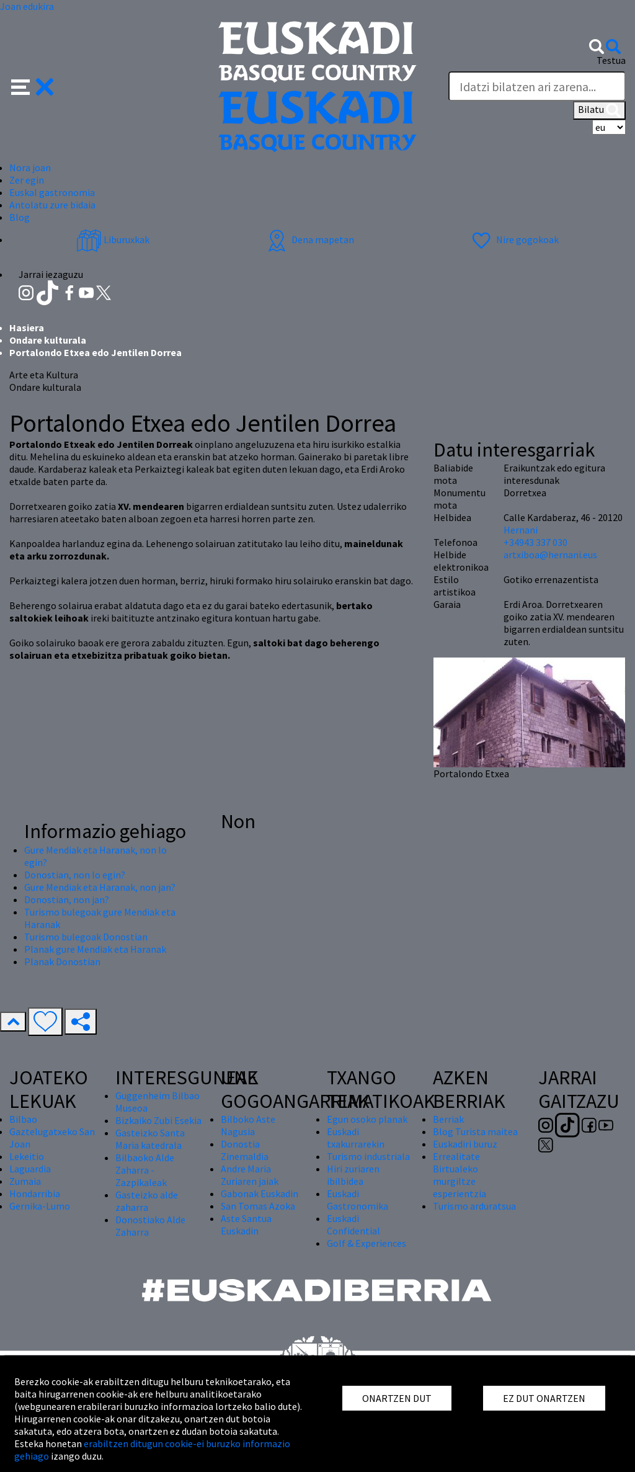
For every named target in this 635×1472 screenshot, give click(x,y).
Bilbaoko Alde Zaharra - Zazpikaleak (144, 1170)
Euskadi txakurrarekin (355, 1137)
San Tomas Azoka (258, 1206)
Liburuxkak (112, 239)
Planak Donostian (62, 961)
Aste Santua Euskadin (246, 1224)
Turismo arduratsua (474, 1206)
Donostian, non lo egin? (74, 874)
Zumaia (25, 1181)
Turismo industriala (368, 1156)
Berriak (448, 1119)
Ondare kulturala (47, 340)
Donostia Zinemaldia (245, 1150)
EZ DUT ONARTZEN (544, 1398)
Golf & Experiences (366, 1243)
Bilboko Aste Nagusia (248, 1125)
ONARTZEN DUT (397, 1398)
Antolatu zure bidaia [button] (52, 204)
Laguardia (30, 1168)
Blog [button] (19, 217)
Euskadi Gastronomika (357, 1199)
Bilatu (599, 110)
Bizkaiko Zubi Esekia (158, 1120)
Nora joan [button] (30, 167)
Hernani (521, 530)
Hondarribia (34, 1193)
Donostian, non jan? (66, 899)
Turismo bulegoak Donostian (86, 936)
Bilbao (23, 1119)
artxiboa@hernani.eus (550, 554)
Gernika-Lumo (39, 1206)
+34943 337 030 (535, 542)
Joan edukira (27, 6)
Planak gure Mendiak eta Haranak (95, 949)
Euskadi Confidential (353, 1224)
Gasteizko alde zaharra (146, 1201)
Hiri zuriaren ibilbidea (353, 1174)
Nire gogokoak (514, 239)
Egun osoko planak (367, 1119)
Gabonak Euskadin (259, 1193)
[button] (32, 85)
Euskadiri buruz (465, 1144)
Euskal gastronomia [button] (52, 192)
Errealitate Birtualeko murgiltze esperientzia (459, 1175)
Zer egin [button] (26, 180)
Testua (611, 60)
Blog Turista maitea (475, 1131)
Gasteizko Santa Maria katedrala (150, 1138)
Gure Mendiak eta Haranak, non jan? (99, 887)
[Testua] (537, 86)
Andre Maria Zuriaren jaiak (249, 1174)
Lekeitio (26, 1156)
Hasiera (26, 327)
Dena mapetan (309, 239)
